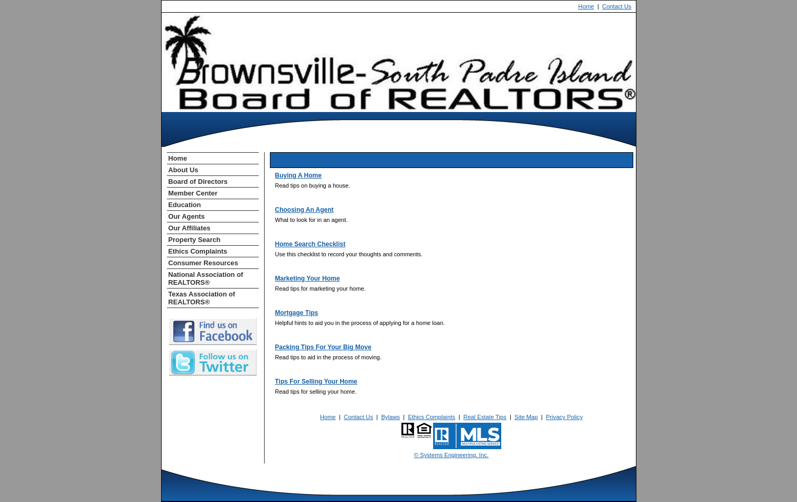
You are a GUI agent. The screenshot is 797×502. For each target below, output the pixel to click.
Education (184, 205)
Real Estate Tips (484, 417)
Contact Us (616, 6)
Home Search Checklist (310, 244)
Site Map (526, 417)
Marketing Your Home (307, 278)
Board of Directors (198, 181)
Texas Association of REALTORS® (202, 298)
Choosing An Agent (304, 209)
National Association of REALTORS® (205, 278)
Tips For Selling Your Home (316, 381)
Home (586, 6)
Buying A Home (298, 175)
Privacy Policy (564, 417)
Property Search (194, 240)
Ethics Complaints (198, 251)
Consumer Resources (203, 263)
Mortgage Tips (296, 313)
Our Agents (186, 216)
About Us (183, 170)
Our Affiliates (189, 228)
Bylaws (390, 417)
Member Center (193, 193)
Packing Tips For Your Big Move (323, 347)
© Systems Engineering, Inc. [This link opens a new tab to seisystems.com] (451, 455)
